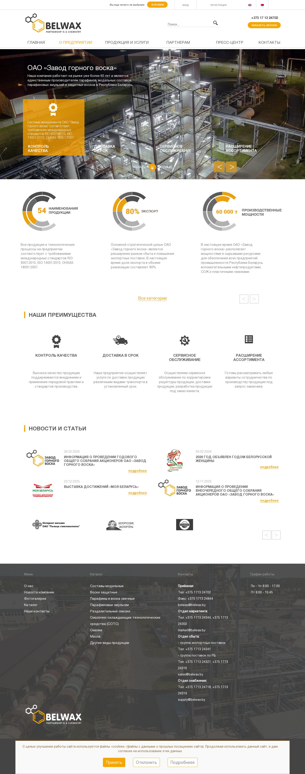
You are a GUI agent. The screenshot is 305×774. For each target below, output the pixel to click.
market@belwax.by (191, 630)
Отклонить (146, 762)
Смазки (96, 630)
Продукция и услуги (127, 42)
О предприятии (75, 42)
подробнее (137, 471)
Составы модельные (107, 586)
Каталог (30, 605)
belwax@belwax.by (192, 605)
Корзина (157, 4)
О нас (28, 586)
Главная (36, 42)
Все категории (152, 298)
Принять (114, 762)
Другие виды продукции (109, 643)
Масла (95, 636)
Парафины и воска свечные (112, 598)
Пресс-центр (229, 42)
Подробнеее (183, 762)
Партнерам (178, 42)
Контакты (269, 42)
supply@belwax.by (191, 699)
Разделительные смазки (110, 611)
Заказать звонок (264, 25)
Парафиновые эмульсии (109, 605)
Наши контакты (36, 611)
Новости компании (39, 592)
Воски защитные (103, 592)
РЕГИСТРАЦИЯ (218, 5)
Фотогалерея (35, 598)
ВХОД (185, 5)
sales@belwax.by (190, 674)
